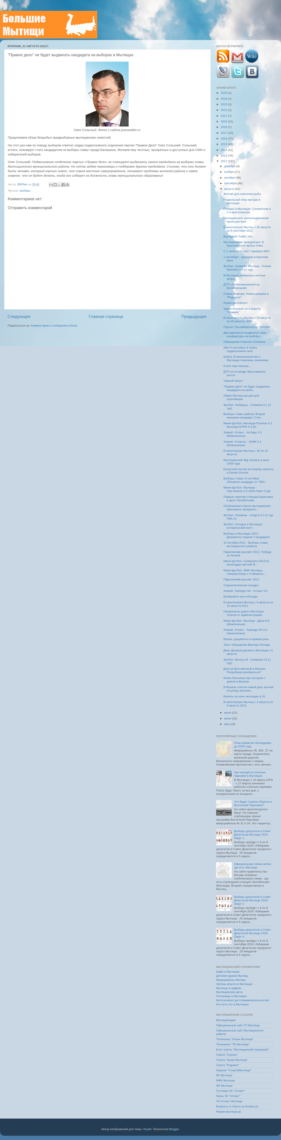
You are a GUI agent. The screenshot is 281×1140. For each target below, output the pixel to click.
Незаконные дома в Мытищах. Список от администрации (244, 613)
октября (230, 177)
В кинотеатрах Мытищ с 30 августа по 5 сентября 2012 (247, 229)
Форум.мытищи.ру (228, 1111)
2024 (224, 98)
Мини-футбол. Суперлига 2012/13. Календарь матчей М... (247, 562)
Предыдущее (193, 316)
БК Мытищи (224, 1075)
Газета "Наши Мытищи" (232, 1060)
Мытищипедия (226, 1020)
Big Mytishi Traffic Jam (238, 236)
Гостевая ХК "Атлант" (230, 1090)
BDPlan (22, 184)
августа (229, 189)
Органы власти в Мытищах (234, 984)
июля (228, 712)
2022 (224, 110)
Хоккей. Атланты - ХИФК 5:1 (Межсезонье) (243, 443)
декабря (230, 166)
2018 (224, 127)
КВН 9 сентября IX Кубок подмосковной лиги (240, 349)
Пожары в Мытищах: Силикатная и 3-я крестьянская (247, 210)
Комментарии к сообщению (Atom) (54, 325)
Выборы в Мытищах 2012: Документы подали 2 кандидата (247, 535)
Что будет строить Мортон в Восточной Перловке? (253, 803)
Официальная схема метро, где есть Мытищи (253, 865)
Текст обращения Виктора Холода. (247, 644)
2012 (224, 161)
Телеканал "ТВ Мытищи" (232, 1044)
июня (228, 718)
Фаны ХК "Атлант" (228, 1096)
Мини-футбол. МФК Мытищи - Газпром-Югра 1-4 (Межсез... (245, 572)
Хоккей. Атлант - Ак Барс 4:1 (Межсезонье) (243, 434)
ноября (229, 171)
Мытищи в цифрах (228, 988)
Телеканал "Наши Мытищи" (235, 1039)
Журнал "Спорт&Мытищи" (233, 1070)
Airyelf (147, 1129)
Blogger (174, 1129)
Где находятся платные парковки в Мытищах (250, 774)
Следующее (19, 316)
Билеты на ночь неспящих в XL (245, 696)
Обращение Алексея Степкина (244, 341)
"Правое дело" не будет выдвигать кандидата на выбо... (247, 388)
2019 (224, 121)
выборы (25, 190)
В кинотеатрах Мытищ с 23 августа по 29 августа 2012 (247, 319)
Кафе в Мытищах (228, 971)
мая (227, 724)
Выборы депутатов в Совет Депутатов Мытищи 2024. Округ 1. (252, 834)
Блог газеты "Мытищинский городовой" (242, 1049)
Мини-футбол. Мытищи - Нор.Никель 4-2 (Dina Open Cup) (247, 489)
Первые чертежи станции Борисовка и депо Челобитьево (248, 498)
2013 (224, 155)
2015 (224, 144)
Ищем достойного (236, 302)
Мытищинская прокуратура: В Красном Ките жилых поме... (244, 243)
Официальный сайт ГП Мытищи (238, 1025)
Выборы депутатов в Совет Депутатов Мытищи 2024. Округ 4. (252, 933)
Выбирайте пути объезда (240, 596)
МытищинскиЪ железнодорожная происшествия (246, 219)
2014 (224, 150)
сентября (230, 183)
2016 (224, 138)
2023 (224, 104)
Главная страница (106, 316)
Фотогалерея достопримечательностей (242, 1000)
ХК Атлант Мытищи (229, 1101)
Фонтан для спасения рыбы (242, 193)
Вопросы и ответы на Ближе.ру (237, 1106)
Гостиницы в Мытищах (231, 996)
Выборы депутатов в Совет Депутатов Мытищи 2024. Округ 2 (252, 900)
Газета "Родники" (227, 1065)
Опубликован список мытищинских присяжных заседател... (247, 507)
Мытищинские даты (229, 992)
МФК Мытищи (225, 1080)
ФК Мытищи (224, 1085)
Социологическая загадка (241, 585)
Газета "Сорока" (227, 1054)
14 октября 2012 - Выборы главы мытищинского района (246, 544)
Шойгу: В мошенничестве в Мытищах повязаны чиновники (246, 358)
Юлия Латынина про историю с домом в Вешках (245, 679)
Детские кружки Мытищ (232, 975)
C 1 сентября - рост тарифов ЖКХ (247, 251)
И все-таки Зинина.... (238, 366)
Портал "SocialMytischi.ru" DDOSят (247, 327)
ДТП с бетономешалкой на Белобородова (242, 286)
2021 (224, 115)
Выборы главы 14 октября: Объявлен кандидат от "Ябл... (245, 480)
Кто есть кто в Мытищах (232, 1004)
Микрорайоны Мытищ (231, 979)
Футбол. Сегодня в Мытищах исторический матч (243, 526)
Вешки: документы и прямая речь (246, 639)
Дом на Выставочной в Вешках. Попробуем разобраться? (245, 670)
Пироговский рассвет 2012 (241, 579)
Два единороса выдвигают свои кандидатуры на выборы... (245, 334)
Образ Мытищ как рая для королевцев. (241, 397)
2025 (224, 92)
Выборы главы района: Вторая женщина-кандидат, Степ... (244, 415)
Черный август (233, 380)
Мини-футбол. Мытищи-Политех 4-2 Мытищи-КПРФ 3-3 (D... (248, 425)
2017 (224, 132)
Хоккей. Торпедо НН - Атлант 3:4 (246, 590)
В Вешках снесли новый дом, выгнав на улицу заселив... (248, 688)
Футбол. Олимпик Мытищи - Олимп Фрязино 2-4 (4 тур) (247, 267)
